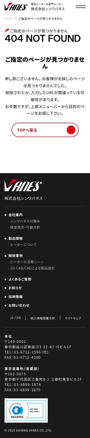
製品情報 (15, 238)
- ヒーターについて (22, 244)
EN (19, 318)
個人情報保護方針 (42, 318)
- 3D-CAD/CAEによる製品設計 (31, 268)
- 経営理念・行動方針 (24, 227)
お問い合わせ (18, 305)
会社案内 (15, 214)
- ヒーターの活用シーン (26, 261)
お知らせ (14, 287)
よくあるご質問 (19, 279)
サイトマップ (73, 318)
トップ (8, 18)
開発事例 (15, 255)
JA (12, 318)
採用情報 (16, 296)
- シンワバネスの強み (24, 221)
